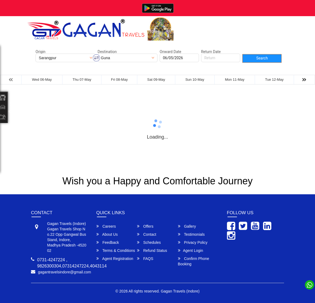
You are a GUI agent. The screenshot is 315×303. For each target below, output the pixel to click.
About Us (245, 31)
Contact (270, 31)
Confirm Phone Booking (193, 261)
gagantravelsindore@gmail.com (64, 272)
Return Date (211, 52)
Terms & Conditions (115, 250)
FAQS (145, 258)
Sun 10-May (194, 79)
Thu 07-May (82, 79)
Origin (41, 52)
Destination (107, 52)
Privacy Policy (193, 242)
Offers (145, 226)
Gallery (220, 31)
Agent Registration (114, 258)
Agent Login (190, 250)
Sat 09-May (156, 79)
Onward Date (170, 52)
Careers (106, 226)
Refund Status (152, 250)
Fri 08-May (119, 79)
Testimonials (191, 234)
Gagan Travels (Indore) (180, 291)
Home (154, 31)
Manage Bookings (186, 31)
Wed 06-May (42, 79)
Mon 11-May (234, 79)
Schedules (149, 242)
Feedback (107, 242)
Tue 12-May (274, 79)
